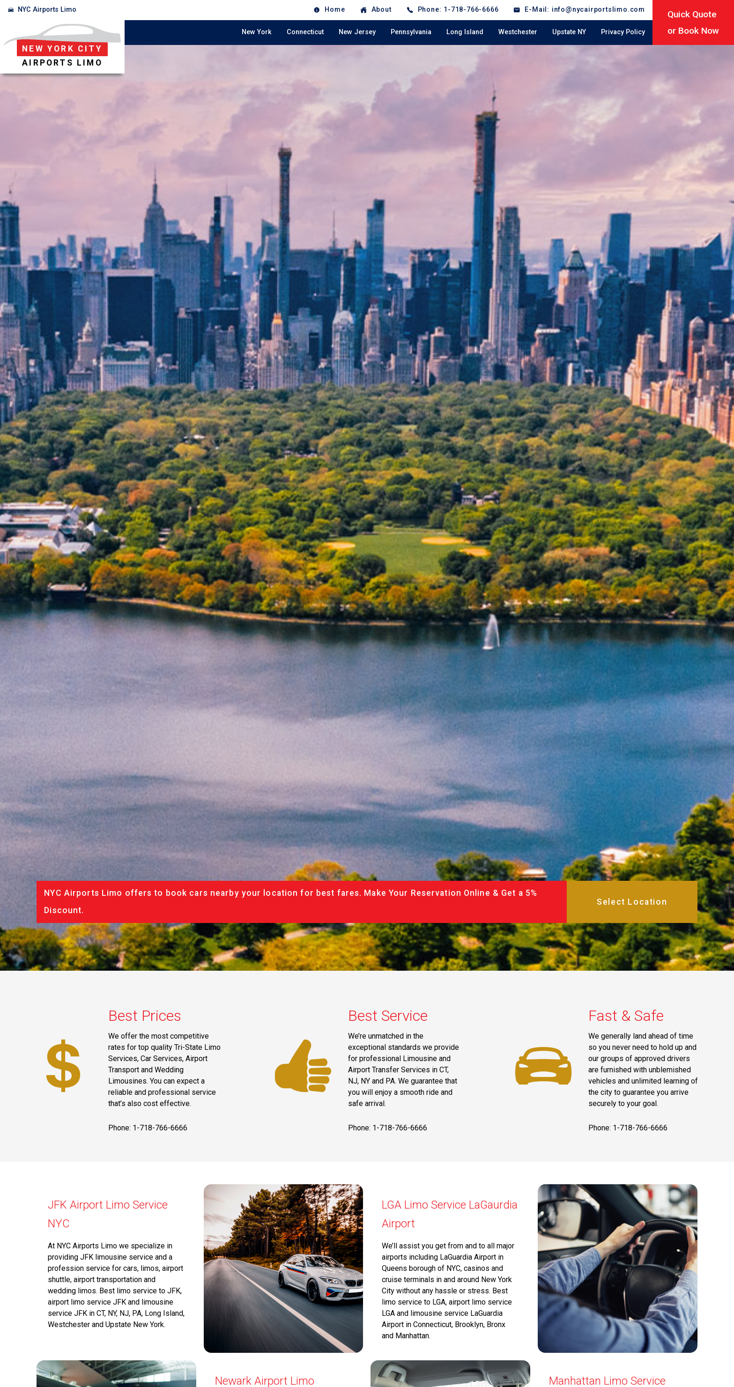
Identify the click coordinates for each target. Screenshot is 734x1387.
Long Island (464, 32)
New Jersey (357, 32)
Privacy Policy (623, 32)
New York (257, 32)
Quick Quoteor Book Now (693, 22)
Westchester (517, 32)
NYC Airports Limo (47, 10)
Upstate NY (569, 32)
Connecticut (305, 32)
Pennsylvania (411, 32)
